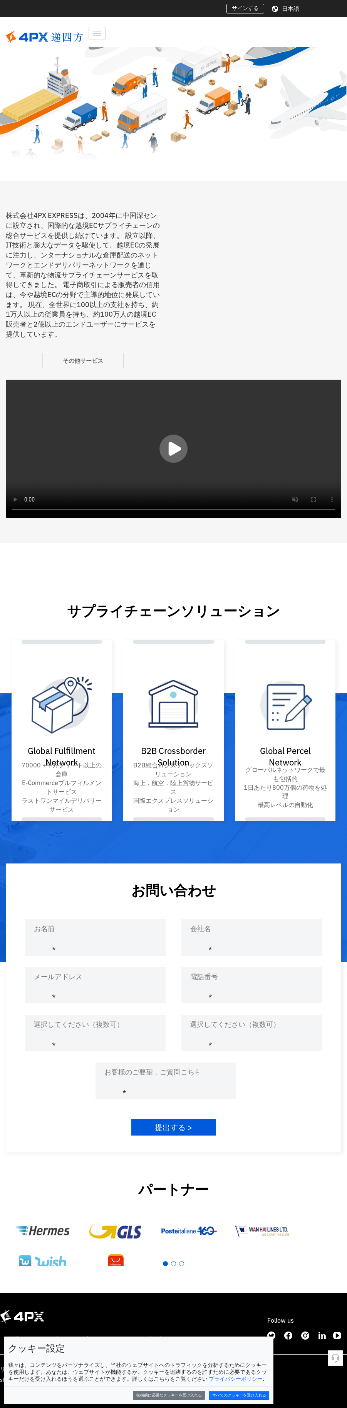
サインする (245, 8)
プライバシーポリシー (236, 1378)
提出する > (173, 1127)
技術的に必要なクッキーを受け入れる (169, 1395)
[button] (9, 100)
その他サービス (83, 360)
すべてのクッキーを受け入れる (239, 1395)
